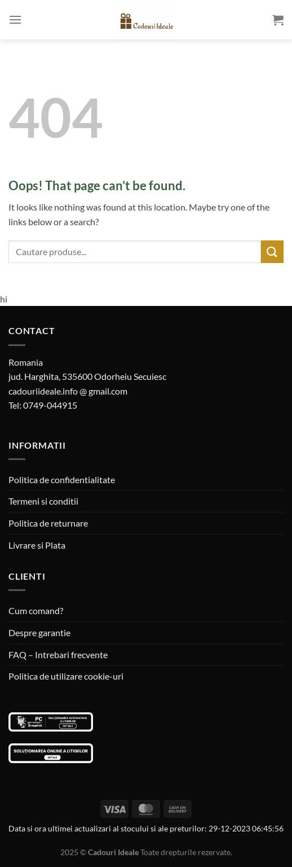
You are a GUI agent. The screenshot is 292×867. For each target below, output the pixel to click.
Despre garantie (39, 632)
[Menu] (15, 19)
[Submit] (272, 251)
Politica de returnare (48, 523)
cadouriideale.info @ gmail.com (67, 391)
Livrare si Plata (36, 545)
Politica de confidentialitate (61, 479)
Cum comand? (35, 610)
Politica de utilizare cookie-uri (65, 676)
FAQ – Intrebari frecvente (58, 654)
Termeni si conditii (43, 501)
